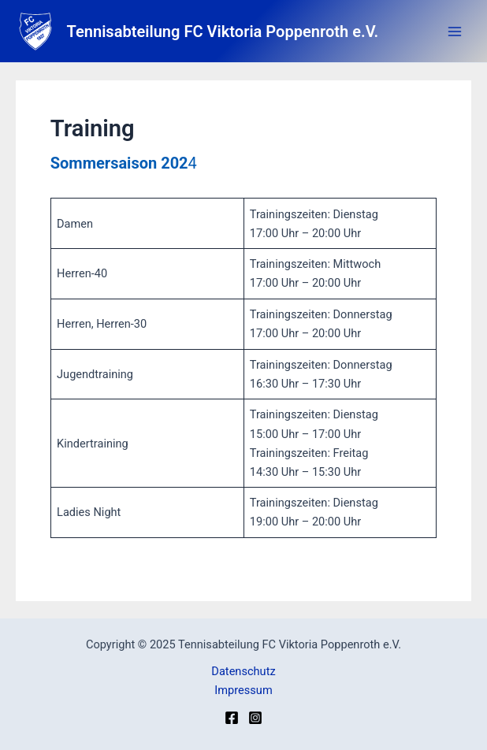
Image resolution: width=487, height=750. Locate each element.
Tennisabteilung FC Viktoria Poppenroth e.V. (223, 31)
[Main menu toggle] (454, 31)
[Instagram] (255, 718)
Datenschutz (243, 671)
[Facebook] (232, 718)
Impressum (243, 690)
